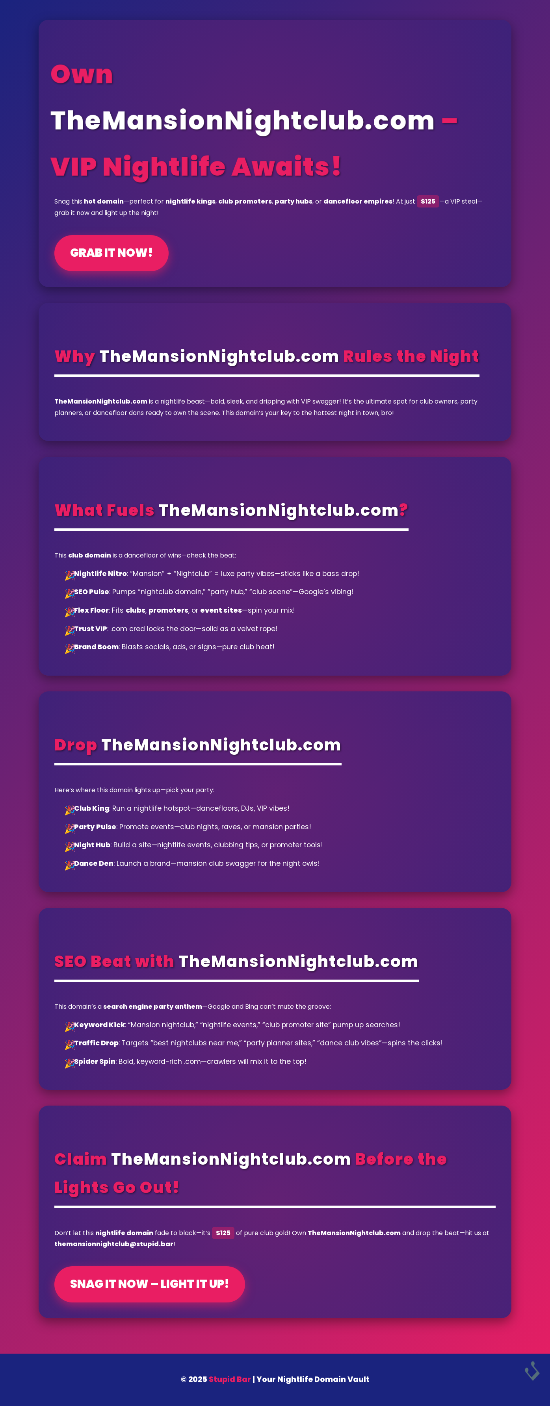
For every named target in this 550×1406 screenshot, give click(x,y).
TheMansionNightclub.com (242, 120)
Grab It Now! (111, 253)
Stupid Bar (230, 1379)
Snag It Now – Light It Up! (149, 1284)
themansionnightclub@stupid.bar (113, 1244)
